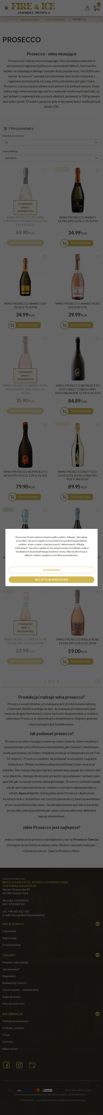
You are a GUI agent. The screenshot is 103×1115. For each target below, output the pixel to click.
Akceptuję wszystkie (51, 579)
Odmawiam (51, 570)
